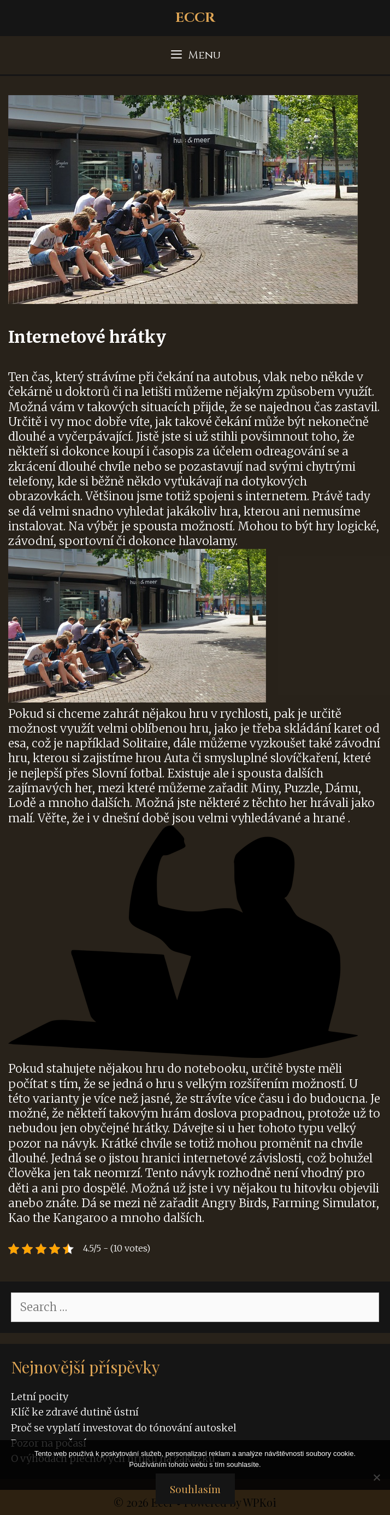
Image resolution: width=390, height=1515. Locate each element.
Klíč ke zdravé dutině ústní (75, 1412)
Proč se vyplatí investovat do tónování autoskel (124, 1428)
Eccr (195, 18)
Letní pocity (39, 1396)
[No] (376, 1477)
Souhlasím (195, 1489)
